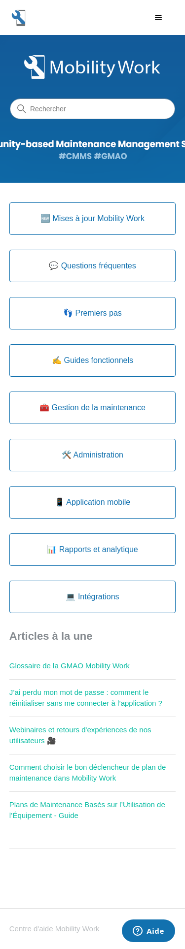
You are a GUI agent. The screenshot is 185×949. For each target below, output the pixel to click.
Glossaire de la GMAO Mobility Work (69, 665)
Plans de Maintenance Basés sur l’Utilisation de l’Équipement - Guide (87, 810)
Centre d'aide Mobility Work (54, 928)
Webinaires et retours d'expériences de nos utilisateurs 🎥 (80, 735)
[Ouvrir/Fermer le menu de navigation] (158, 18)
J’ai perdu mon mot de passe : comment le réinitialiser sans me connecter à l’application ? (85, 698)
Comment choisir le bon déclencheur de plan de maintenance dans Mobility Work (87, 773)
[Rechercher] (92, 109)
